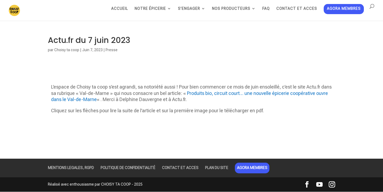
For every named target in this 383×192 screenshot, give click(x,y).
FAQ (266, 9)
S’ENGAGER (189, 9)
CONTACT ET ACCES (296, 9)
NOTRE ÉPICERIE (150, 9)
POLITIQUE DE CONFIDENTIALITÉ (128, 168)
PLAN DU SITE (216, 168)
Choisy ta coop (66, 50)
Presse (112, 50)
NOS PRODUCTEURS (231, 9)
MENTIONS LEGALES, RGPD (71, 168)
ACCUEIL (119, 9)
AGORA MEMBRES (344, 9)
